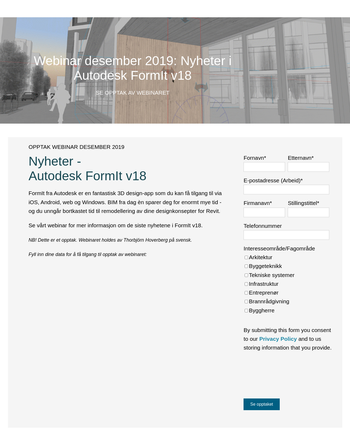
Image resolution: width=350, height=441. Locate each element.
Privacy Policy (278, 339)
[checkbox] (286, 284)
